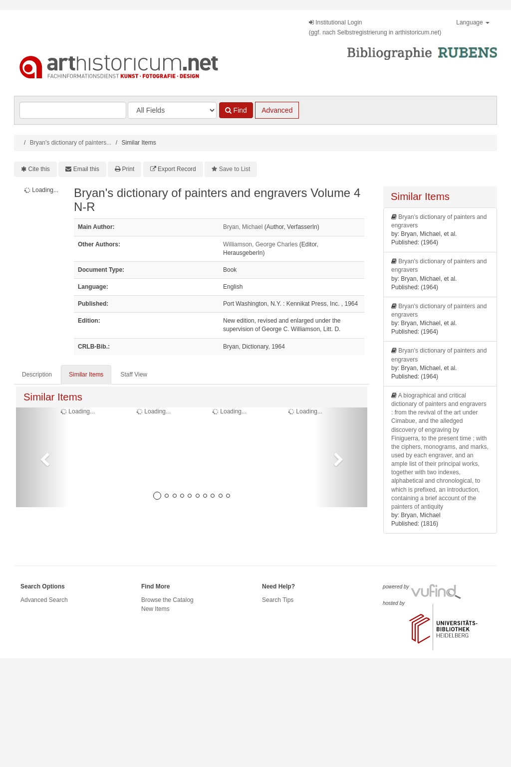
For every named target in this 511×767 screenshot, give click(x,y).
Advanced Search (44, 599)
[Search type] (172, 110)
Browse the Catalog (167, 599)
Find (236, 110)
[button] (42, 457)
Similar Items (86, 374)
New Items (155, 608)
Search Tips (277, 599)
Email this (86, 169)
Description (37, 374)
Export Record (177, 169)
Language (473, 22)
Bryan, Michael (242, 226)
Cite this (39, 169)
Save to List (235, 169)
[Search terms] (72, 110)
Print (128, 169)
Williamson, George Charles (260, 244)
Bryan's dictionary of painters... (71, 142)
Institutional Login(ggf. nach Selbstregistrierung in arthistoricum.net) (375, 27)
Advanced (276, 110)
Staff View (133, 374)
